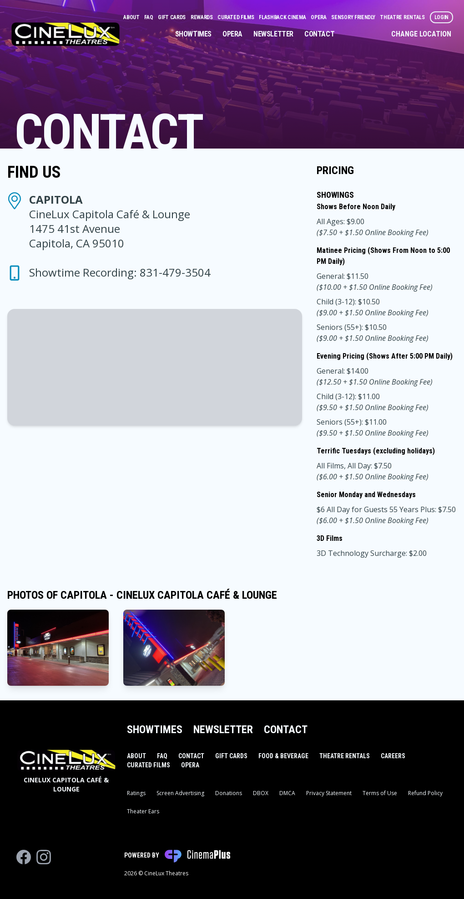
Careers (393, 756)
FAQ (149, 17)
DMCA (287, 793)
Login (441, 17)
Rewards (202, 17)
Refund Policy (425, 793)
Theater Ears (143, 811)
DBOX (260, 793)
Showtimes (193, 34)
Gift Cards (172, 17)
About (132, 17)
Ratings (136, 793)
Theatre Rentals (403, 17)
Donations (228, 793)
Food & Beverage (283, 756)
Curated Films (236, 17)
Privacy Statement (329, 793)
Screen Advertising (180, 793)
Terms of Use (380, 793)
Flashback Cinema (283, 17)
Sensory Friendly (353, 17)
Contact (319, 34)
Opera (319, 17)
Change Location (421, 34)
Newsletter (273, 34)
